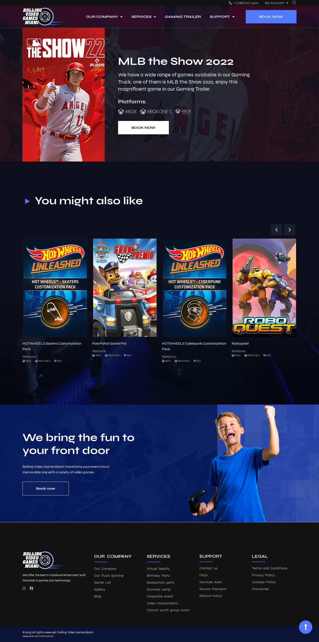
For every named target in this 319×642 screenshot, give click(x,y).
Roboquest (240, 343)
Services (143, 17)
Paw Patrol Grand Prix (109, 343)
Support (222, 17)
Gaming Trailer (183, 16)
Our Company (104, 17)
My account (276, 3)
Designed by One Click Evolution (38, 636)
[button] (276, 229)
